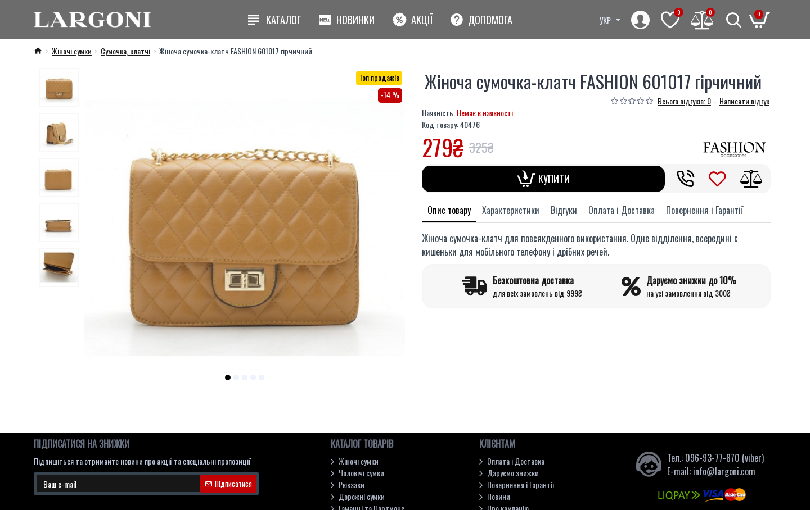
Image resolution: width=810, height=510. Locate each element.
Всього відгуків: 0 (684, 101)
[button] (228, 377)
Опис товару (449, 210)
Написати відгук (744, 101)
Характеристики (510, 210)
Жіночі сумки (72, 51)
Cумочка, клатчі (125, 51)
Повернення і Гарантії (704, 210)
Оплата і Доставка (621, 210)
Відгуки (564, 210)
